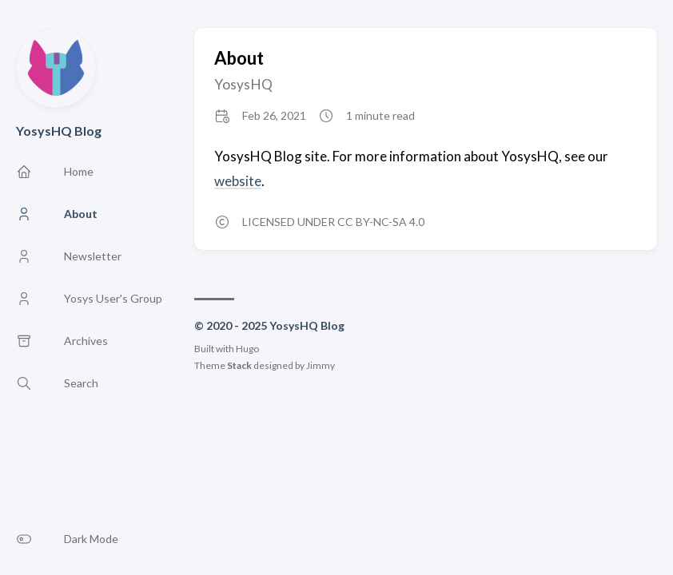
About (239, 58)
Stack (239, 365)
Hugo (247, 349)
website (237, 180)
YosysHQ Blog (59, 130)
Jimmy (320, 365)
